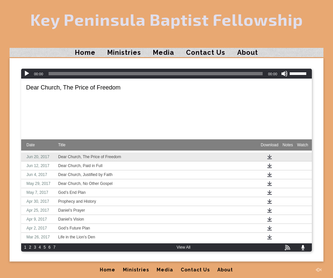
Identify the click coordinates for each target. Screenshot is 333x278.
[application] (166, 74)
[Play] (26, 73)
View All (184, 247)
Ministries (124, 52)
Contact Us (205, 52)
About (247, 52)
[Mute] (284, 73)
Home (85, 52)
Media (163, 52)
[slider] (156, 73)
